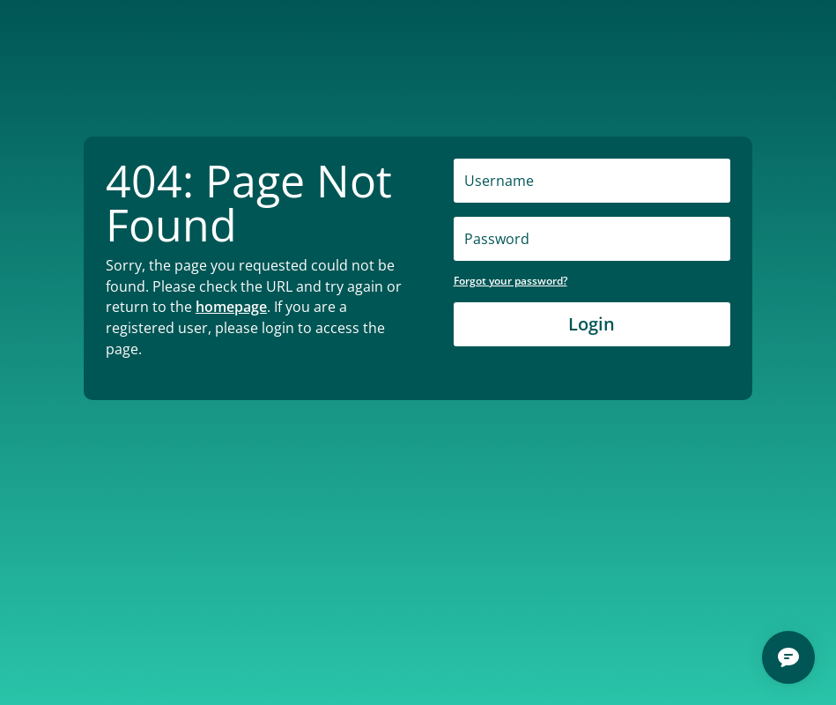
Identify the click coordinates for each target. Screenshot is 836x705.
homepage (231, 306)
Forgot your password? (510, 280)
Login (591, 324)
